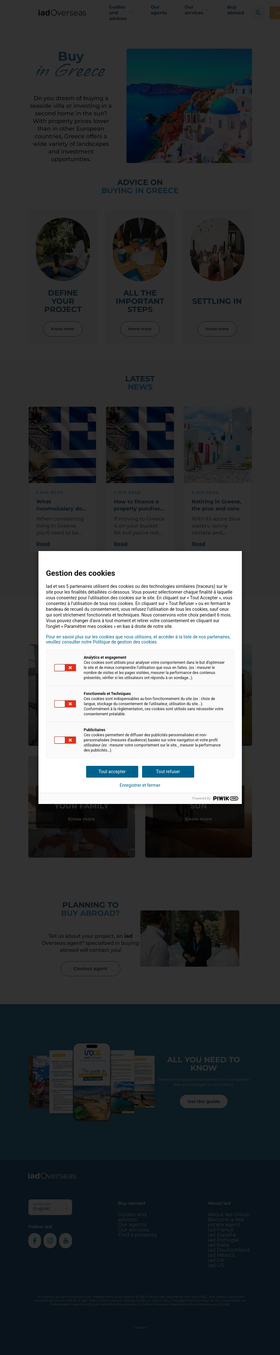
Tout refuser (168, 771)
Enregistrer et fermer (140, 785)
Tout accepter (112, 771)
